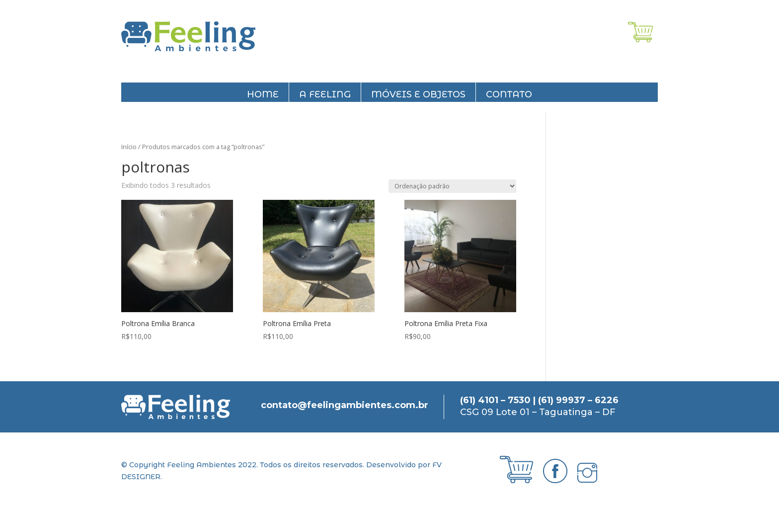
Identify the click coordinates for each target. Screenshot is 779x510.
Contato (509, 94)
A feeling (325, 94)
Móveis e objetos (418, 94)
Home (263, 94)
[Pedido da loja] (452, 186)
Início (129, 146)
